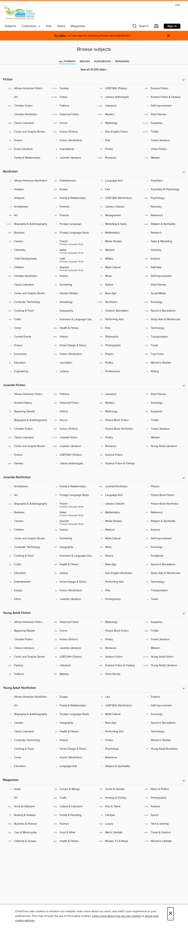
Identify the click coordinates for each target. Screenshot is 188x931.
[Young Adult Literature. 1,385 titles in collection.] (162, 665)
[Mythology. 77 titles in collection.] (117, 622)
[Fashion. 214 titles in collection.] (71, 824)
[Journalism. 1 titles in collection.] (71, 362)
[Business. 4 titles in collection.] (25, 512)
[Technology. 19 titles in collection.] (162, 582)
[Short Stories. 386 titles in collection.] (162, 114)
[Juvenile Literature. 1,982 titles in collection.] (71, 446)
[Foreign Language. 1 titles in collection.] (71, 224)
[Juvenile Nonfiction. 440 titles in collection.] (117, 486)
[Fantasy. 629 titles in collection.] (25, 665)
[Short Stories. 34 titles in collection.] (117, 674)
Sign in (172, 26)
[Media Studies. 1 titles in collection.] (117, 521)
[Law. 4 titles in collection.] (117, 697)
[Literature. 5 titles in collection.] (71, 665)
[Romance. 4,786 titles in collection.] (117, 158)
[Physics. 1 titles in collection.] (162, 486)
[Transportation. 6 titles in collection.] (162, 590)
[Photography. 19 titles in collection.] (117, 345)
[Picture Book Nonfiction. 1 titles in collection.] (117, 429)
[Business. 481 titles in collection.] (25, 232)
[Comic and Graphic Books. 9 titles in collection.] (25, 293)
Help (177, 5)
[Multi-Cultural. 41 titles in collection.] (117, 267)
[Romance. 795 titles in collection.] (117, 648)
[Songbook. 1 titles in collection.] (162, 556)
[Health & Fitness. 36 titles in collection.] (71, 564)
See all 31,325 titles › (94, 70)
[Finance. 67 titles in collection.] (71, 215)
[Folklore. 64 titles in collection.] (25, 674)
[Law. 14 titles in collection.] (117, 189)
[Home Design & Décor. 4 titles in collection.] (71, 582)
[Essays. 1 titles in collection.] (25, 590)
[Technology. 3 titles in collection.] (162, 731)
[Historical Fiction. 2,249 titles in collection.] (71, 114)
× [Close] (170, 913)
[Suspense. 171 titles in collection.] (162, 622)
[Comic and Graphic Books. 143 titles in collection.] (25, 446)
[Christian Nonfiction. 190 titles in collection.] (25, 276)
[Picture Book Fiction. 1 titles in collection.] (162, 495)
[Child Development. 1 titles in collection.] (25, 258)
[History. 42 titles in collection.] (71, 573)
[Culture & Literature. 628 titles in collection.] (71, 806)
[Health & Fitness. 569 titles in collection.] (71, 841)
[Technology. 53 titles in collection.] (162, 328)
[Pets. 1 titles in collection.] (117, 140)
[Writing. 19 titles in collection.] (162, 371)
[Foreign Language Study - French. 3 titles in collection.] (71, 241)
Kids (49, 26)
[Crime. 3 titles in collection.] (25, 757)
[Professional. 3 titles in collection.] (117, 371)
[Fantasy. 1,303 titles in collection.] (71, 88)
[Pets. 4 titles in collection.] (117, 590)
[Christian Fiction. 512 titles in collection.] (25, 105)
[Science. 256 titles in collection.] (162, 806)
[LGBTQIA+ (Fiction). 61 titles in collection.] (71, 657)
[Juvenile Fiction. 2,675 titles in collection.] (71, 437)
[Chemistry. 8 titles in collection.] (25, 250)
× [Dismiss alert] (168, 36)
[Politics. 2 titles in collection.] (117, 740)
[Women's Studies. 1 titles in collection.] (162, 740)
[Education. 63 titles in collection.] (25, 362)
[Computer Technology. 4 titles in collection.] (25, 740)
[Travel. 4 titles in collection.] (162, 599)
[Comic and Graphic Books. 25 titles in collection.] (25, 132)
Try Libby (60, 36)
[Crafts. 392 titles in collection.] (71, 798)
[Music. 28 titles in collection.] (117, 547)
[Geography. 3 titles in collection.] (71, 723)
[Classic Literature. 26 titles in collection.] (25, 648)
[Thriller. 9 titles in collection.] (162, 420)
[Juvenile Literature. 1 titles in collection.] (71, 599)
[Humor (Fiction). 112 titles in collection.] (71, 639)
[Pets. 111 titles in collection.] (117, 328)
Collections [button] (31, 26)
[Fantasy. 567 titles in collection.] (25, 463)
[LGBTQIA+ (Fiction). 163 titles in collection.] (117, 88)
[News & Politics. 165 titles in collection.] (162, 789)
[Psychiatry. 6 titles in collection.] (162, 180)
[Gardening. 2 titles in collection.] (71, 538)
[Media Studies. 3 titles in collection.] (117, 241)
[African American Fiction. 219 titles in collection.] (25, 88)
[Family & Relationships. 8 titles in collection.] (71, 486)
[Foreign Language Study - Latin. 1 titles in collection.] (71, 258)
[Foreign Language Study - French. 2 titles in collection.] (71, 504)
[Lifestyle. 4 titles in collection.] (117, 815)
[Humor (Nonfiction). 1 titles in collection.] (71, 140)
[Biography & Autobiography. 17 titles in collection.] (25, 714)
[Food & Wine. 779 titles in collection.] (71, 832)
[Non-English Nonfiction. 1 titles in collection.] (117, 573)
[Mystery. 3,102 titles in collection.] (117, 114)
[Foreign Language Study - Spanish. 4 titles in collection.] (71, 267)
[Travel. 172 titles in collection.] (162, 345)
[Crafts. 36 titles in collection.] (25, 564)
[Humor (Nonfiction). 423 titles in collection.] (71, 354)
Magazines (78, 26)
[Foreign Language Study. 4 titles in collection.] (71, 714)
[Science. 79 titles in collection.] (162, 530)
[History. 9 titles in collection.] (71, 740)
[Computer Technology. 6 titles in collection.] (25, 547)
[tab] (67, 61)
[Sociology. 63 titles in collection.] (162, 547)
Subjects (10, 26)
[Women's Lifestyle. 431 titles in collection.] (162, 841)
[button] (140, 26)
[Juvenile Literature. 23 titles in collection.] (71, 648)
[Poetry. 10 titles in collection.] (117, 639)
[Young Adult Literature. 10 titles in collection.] (162, 446)
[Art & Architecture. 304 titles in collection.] (25, 806)
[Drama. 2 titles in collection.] (25, 345)
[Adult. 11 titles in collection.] (25, 789)
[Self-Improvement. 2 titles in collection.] (162, 105)
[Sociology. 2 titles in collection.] (162, 403)
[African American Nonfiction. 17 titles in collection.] (25, 180)
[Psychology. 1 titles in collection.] (117, 749)
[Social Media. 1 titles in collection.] (162, 293)
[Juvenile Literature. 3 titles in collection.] (71, 158)
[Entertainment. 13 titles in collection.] (25, 582)
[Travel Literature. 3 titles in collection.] (162, 140)
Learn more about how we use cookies (116, 916)
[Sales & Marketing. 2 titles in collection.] (162, 241)
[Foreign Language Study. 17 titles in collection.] (71, 495)
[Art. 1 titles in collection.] (25, 97)
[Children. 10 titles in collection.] (25, 530)
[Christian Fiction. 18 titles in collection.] (25, 429)
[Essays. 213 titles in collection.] (71, 189)
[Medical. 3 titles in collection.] (117, 530)
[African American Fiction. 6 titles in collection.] (25, 622)
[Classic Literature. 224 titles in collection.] (25, 437)
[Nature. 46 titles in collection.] (117, 556)
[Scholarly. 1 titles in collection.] (162, 250)
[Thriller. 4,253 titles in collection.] (162, 132)
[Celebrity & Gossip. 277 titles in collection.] (25, 841)
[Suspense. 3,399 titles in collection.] (162, 123)
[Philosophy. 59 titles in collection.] (117, 336)
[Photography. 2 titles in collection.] (117, 599)
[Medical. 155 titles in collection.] (117, 250)
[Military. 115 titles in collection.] (117, 258)
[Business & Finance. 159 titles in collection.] (25, 824)
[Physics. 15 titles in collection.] (117, 354)
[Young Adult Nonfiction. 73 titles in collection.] (162, 749)
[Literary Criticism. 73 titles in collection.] (117, 206)
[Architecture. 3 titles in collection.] (25, 486)
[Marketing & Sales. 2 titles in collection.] (117, 224)
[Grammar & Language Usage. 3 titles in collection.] (71, 319)
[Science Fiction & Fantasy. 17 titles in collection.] (162, 97)
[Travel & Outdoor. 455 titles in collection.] (162, 832)
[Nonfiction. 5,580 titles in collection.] (117, 302)
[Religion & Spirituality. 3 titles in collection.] (117, 766)
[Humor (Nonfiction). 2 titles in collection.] (71, 757)
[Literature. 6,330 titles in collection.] (117, 105)
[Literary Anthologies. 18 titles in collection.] (117, 97)
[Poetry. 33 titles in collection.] (117, 149)
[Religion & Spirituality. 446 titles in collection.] (162, 224)
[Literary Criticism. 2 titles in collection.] (117, 504)
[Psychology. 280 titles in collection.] (162, 198)
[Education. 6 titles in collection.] (25, 573)
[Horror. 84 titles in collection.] (71, 631)
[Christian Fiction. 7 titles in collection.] (25, 639)
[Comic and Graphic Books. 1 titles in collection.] (25, 538)
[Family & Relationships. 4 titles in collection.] (71, 705)
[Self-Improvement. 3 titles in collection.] (162, 705)
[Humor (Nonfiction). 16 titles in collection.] (71, 590)
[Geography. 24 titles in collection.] (71, 547)
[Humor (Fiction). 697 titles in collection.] (71, 429)
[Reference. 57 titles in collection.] (162, 512)
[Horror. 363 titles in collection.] (71, 123)
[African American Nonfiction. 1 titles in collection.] (25, 697)
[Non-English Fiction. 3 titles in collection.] (117, 132)
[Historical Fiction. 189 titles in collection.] (71, 622)
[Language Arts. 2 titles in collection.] (71, 766)
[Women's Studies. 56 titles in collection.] (162, 362)
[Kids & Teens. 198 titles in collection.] (117, 806)
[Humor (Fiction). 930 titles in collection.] (71, 132)
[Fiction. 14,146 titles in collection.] (71, 97)
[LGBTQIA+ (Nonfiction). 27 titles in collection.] (117, 198)
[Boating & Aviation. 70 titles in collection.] (25, 815)
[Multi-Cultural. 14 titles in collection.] (117, 538)
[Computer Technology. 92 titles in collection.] (25, 302)
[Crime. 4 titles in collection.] (25, 328)
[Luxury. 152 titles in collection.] (117, 824)
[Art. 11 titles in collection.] (25, 495)
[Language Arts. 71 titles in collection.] (117, 180)
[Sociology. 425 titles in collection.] (162, 302)
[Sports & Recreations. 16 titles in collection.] (162, 564)
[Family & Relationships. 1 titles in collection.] (25, 158)
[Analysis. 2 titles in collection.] (25, 189)
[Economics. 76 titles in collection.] (25, 354)
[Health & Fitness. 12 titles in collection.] (71, 731)
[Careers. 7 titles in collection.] (25, 521)
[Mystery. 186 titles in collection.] (71, 674)
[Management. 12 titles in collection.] (117, 215)
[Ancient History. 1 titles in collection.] (25, 403)
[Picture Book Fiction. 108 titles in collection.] (117, 420)
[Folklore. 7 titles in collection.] (71, 105)
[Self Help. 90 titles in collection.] (162, 267)
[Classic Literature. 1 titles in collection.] (25, 284)
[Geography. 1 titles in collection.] (71, 310)
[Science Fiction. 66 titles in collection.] (117, 455)
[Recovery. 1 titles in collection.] (162, 206)
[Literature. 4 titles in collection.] (117, 394)
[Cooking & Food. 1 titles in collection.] (25, 749)
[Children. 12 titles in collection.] (25, 267)
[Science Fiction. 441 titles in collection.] (162, 88)
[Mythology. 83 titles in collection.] (117, 411)
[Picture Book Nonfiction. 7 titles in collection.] (162, 504)
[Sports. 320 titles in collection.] (162, 815)
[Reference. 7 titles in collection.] (117, 757)
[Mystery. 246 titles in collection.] (117, 403)
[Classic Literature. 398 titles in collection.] (25, 123)
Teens (61, 26)
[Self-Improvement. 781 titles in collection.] (162, 276)
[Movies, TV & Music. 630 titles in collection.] (117, 841)
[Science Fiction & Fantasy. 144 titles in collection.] (117, 665)
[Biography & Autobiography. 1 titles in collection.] (25, 420)
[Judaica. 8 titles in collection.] (71, 371)
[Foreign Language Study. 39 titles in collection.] (71, 232)
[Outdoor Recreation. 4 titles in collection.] (117, 310)
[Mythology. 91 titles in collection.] (117, 123)
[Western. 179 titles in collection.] (162, 158)
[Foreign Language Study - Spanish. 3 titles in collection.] (71, 521)
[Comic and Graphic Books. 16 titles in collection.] (25, 657)
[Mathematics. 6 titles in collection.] (117, 232)
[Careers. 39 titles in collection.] (25, 241)
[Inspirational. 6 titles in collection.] (71, 149)
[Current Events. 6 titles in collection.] (25, 336)
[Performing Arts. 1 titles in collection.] (117, 582)
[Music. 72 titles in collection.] (117, 276)
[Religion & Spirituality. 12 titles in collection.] (162, 521)
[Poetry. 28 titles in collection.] (117, 437)
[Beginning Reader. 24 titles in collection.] (25, 411)
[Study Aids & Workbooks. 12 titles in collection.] (162, 573)
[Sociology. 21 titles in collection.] (162, 714)
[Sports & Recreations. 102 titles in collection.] (162, 310)
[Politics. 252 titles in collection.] (117, 362)
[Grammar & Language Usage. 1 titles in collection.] (71, 556)
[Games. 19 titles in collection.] (71, 276)
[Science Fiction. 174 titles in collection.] (117, 657)
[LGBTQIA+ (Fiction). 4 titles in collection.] (71, 455)
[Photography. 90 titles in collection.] (162, 798)
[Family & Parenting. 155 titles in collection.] (71, 815)
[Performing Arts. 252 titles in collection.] (117, 319)
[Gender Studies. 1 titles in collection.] (71, 293)
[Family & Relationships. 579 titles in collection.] (71, 198)
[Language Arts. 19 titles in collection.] (117, 495)
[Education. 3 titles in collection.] (25, 766)
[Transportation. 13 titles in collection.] (162, 336)
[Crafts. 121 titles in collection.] (25, 319)
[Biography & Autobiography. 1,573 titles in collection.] (25, 224)
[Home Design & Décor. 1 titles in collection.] (71, 749)
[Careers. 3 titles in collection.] (25, 723)
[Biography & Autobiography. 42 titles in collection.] (25, 504)
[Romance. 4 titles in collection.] (117, 446)
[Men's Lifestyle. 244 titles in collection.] (117, 832)
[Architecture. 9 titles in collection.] (25, 206)
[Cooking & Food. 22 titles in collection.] (25, 556)
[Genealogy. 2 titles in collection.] (71, 302)
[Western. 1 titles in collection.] (162, 437)
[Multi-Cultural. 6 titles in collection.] (117, 714)
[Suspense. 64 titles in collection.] (162, 411)
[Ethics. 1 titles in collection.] (25, 599)
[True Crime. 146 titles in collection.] (162, 354)
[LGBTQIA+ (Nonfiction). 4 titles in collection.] (117, 705)
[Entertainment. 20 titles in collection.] (71, 180)
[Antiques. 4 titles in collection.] (25, 198)
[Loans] (156, 26)
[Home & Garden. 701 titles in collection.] (117, 789)
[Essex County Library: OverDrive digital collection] (20, 12)
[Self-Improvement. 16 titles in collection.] (162, 538)
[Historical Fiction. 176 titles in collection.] (71, 403)
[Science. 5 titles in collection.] (162, 697)
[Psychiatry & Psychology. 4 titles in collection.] (162, 189)
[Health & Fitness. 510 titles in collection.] (71, 328)
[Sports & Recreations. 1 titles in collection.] (162, 723)
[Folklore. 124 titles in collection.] (71, 394)
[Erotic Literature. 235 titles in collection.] (25, 149)
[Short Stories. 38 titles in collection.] (162, 394)
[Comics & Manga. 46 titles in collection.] (71, 789)
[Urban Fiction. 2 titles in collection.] (162, 149)
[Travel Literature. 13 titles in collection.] (162, 429)
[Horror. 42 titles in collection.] (71, 420)
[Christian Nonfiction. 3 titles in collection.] (25, 114)
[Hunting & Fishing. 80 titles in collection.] (117, 798)
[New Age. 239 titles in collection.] (117, 293)
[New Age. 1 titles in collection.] (117, 564)
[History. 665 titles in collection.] (71, 336)
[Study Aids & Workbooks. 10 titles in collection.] (162, 319)
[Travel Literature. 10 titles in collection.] (162, 639)
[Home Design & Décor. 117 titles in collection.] (71, 345)
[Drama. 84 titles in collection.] (25, 140)
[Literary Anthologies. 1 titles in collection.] (71, 463)
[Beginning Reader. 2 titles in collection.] (25, 631)
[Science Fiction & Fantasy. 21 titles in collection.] (117, 463)
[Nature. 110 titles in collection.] (117, 284)
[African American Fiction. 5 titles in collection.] (25, 394)
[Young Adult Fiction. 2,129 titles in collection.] (162, 657)
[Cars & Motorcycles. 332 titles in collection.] (25, 832)
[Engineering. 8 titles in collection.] (25, 371)
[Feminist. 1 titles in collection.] (71, 206)
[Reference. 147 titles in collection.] (162, 215)
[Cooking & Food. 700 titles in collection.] (25, 310)
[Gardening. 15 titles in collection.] (71, 284)
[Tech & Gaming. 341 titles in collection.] (162, 824)
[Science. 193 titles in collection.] (162, 258)
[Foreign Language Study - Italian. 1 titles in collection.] (71, 250)
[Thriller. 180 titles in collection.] (162, 631)
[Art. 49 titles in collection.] (25, 215)
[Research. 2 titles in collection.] (162, 232)
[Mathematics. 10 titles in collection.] (117, 512)
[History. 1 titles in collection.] (71, 411)
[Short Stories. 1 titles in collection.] (162, 284)
